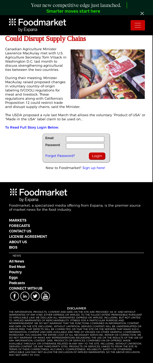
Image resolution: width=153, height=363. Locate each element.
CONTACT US (20, 231)
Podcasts (17, 283)
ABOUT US (18, 242)
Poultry (15, 272)
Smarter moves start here (73, 11)
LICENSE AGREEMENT (28, 236)
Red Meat (17, 267)
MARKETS (17, 220)
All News (16, 261)
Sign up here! (93, 168)
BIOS (13, 247)
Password (52, 145)
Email (49, 138)
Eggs (13, 277)
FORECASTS (19, 226)
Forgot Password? (60, 156)
